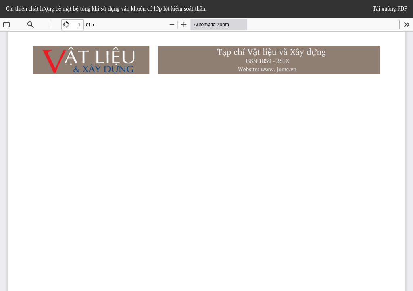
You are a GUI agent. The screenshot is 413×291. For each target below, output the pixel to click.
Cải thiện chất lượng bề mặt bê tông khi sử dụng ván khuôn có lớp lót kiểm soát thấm (106, 8)
